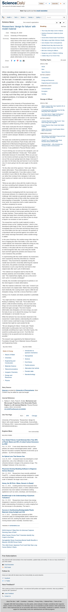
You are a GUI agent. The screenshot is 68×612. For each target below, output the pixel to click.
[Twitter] (15, 61)
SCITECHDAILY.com (15, 525)
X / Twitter (7, 581)
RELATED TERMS (27, 347)
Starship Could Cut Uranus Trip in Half (52, 48)
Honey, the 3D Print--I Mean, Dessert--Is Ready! (18, 483)
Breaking (43, 26)
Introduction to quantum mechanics (31, 351)
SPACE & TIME (44, 64)
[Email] (24, 61)
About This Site (10, 601)
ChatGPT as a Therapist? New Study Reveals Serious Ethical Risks (52, 141)
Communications (46, 88)
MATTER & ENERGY (45, 74)
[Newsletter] (64, 3)
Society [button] (31, 17)
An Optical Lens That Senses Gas (13, 456)
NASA (43, 66)
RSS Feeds (8, 567)
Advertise (30, 601)
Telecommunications (11, 369)
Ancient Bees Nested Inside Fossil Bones (53, 37)
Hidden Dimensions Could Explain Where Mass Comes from (53, 130)
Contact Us (8, 596)
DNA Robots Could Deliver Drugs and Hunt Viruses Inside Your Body (53, 136)
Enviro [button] (23, 17)
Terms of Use (57, 601)
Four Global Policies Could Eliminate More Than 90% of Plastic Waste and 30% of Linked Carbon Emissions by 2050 (20, 442)
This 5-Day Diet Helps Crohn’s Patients (52, 30)
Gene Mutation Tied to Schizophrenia (52, 43)
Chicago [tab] (34, 415)
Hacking (44, 94)
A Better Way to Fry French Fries (51, 55)
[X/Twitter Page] (49, 3)
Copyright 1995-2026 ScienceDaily (13, 604)
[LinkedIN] (21, 61)
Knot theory (28, 362)
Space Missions (46, 72)
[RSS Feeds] (60, 3)
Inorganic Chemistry (11, 372)
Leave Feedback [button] (9, 593)
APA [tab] (27, 415)
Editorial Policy (48, 601)
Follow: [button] (41, 3)
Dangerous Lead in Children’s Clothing (52, 53)
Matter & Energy (8, 351)
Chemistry (8, 358)
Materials (5, 390)
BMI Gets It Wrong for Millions (50, 50)
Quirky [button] (38, 17)
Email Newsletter (9, 564)
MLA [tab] (21, 415)
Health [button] (9, 17)
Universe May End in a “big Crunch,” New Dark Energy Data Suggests (53, 121)
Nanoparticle (29, 356)
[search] (64, 17)
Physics (7, 380)
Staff (18, 601)
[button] (57, 22)
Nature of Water (10, 354)
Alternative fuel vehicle (32, 368)
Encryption (44, 91)
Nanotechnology (30, 374)
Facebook (7, 578)
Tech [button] (16, 17)
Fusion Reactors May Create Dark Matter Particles (53, 125)
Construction (45, 77)
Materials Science (10, 366)
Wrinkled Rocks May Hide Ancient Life (52, 45)
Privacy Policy (39, 601)
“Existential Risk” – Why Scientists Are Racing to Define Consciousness (52, 145)
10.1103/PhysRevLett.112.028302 (15, 409)
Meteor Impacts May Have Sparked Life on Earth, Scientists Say (53, 106)
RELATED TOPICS (7, 347)
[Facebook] (12, 61)
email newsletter (42, 11)
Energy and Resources (8, 376)
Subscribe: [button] (55, 3)
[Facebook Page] (46, 3)
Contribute (24, 601)
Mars (43, 69)
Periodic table (29, 371)
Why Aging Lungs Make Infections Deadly (53, 40)
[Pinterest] (18, 61)
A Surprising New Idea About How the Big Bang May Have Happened (53, 110)
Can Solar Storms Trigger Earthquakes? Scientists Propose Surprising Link (53, 114)
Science (27, 359)
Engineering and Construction (10, 362)
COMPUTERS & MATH (45, 85)
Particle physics (30, 365)
